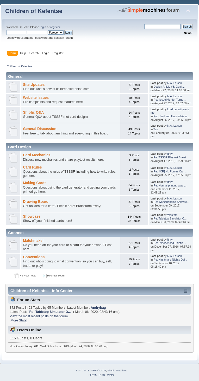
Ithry (170, 153)
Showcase (31, 216)
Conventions (34, 257)
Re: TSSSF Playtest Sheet (169, 157)
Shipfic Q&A (33, 112)
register (55, 27)
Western (172, 214)
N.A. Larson (174, 83)
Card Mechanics (36, 155)
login (43, 27)
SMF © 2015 (98, 370)
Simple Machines (117, 370)
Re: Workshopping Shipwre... (171, 201)
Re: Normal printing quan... (169, 185)
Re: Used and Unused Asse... (171, 116)
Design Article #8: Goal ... (169, 86)
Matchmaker (33, 241)
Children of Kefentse (34, 11)
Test (155, 129)
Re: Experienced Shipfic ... (169, 242)
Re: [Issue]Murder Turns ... (169, 99)
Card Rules (32, 167)
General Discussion (39, 129)
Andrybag (98, 307)
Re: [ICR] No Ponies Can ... (170, 171)
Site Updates (34, 85)
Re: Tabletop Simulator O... (169, 218)
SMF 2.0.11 (82, 370)
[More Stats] (18, 320)
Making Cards (34, 183)
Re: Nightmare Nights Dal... (170, 259)
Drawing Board (35, 202)
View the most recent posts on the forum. (39, 316)
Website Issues (36, 98)
